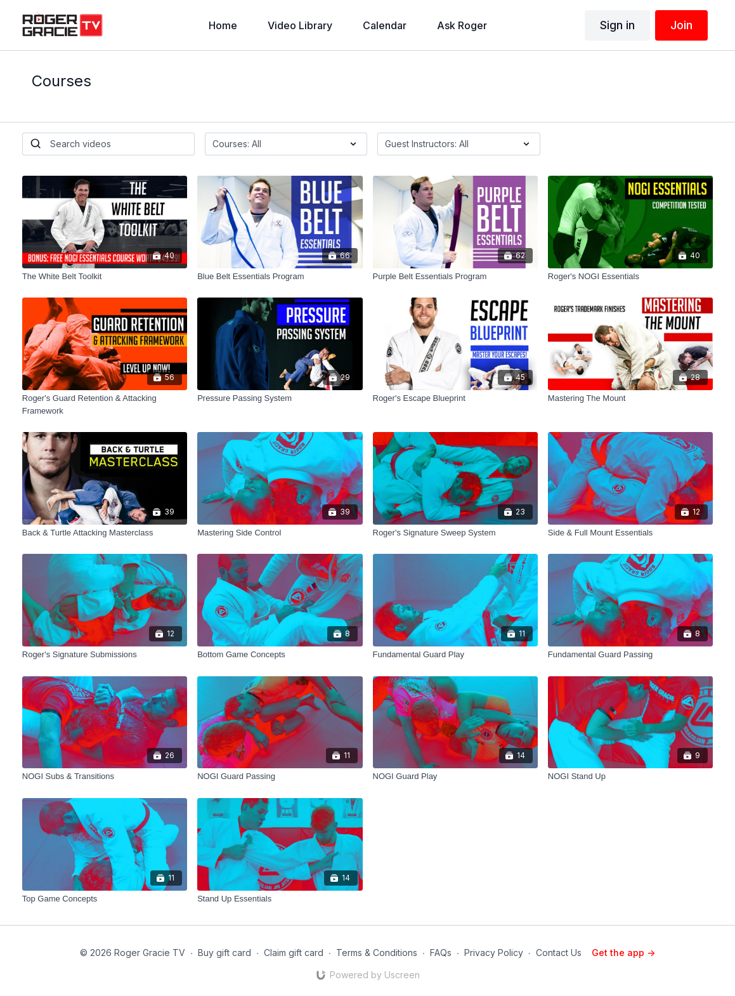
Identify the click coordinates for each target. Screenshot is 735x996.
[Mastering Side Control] (279, 533)
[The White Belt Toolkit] (104, 276)
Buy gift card (224, 952)
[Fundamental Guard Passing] (630, 654)
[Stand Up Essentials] (279, 899)
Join (681, 25)
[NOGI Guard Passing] (279, 776)
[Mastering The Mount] (630, 398)
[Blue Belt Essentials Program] (279, 276)
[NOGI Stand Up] (630, 776)
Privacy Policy (493, 952)
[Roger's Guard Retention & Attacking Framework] (104, 404)
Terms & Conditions (376, 952)
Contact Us (559, 952)
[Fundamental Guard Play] (455, 654)
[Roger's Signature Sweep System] (455, 533)
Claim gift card (293, 952)
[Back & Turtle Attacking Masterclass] (104, 533)
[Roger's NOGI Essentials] (630, 276)
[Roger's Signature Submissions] (104, 654)
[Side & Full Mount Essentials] (630, 533)
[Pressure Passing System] (279, 398)
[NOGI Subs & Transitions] (104, 776)
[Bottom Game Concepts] (279, 654)
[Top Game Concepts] (104, 899)
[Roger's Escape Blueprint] (455, 398)
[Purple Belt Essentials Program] (455, 276)
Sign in (617, 25)
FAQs (441, 952)
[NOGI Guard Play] (455, 776)
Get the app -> (623, 952)
